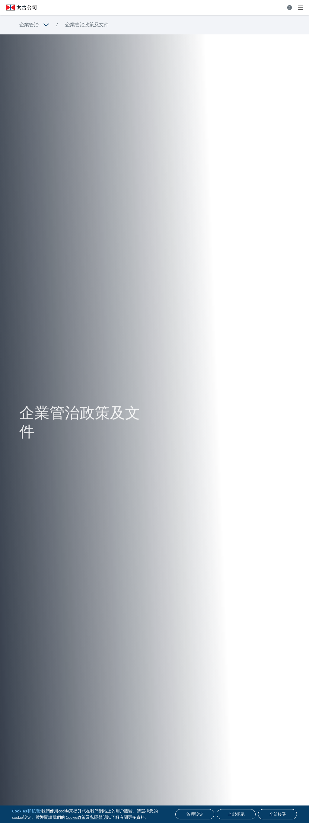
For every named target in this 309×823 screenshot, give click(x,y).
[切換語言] (289, 7)
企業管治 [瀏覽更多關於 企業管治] (29, 24)
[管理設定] (194, 814)
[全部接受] (277, 814)
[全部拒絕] (236, 814)
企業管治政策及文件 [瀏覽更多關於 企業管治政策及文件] (87, 24)
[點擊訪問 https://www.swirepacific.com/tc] (18, 8)
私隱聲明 (98, 817)
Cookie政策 (76, 817)
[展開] (300, 7)
